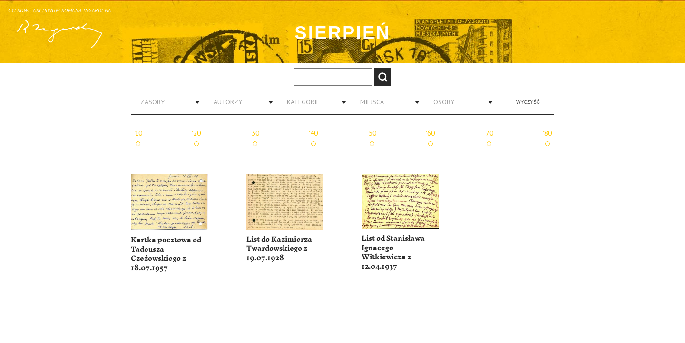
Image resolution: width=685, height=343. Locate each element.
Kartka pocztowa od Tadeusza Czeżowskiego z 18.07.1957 (166, 254)
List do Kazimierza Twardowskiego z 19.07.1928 (279, 248)
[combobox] (166, 102)
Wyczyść (528, 102)
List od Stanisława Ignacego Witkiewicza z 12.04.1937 (393, 252)
